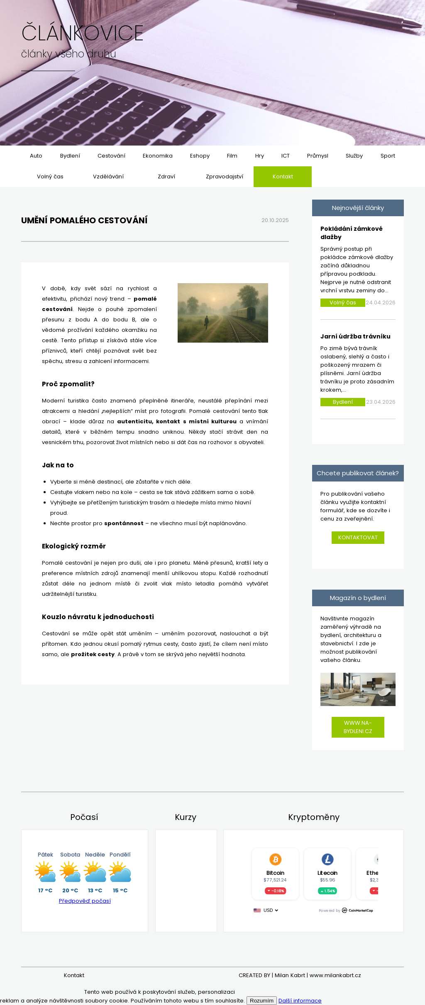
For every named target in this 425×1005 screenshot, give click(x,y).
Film (232, 156)
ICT (285, 156)
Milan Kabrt (290, 975)
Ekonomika (158, 156)
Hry (259, 156)
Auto (36, 156)
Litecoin (327, 873)
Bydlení (70, 156)
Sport (388, 156)
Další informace (300, 1001)
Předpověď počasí (85, 901)
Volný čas (50, 176)
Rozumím (262, 1001)
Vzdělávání (108, 176)
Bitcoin (275, 873)
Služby (354, 156)
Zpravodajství (224, 176)
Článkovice (82, 33)
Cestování (111, 156)
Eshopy (200, 156)
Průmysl (317, 156)
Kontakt (283, 176)
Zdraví (166, 176)
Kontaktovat (358, 537)
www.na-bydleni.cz (358, 727)
